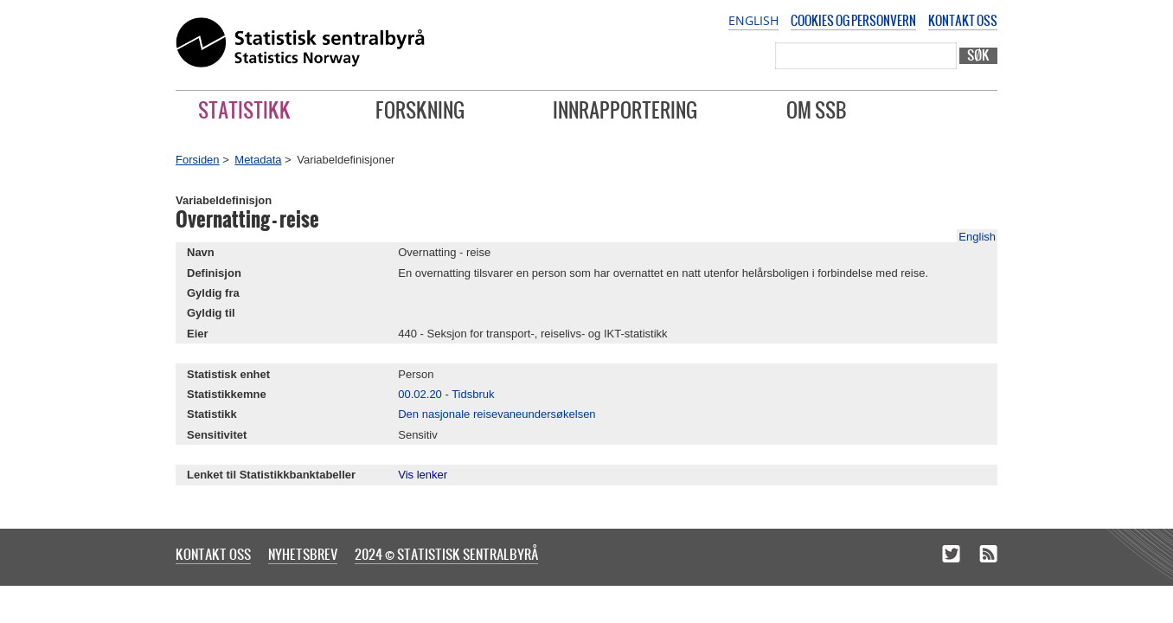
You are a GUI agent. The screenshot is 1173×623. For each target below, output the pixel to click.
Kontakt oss (962, 20)
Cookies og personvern (853, 20)
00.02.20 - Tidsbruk (446, 394)
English (753, 20)
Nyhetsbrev (302, 553)
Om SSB (816, 110)
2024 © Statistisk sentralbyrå (446, 553)
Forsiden (198, 159)
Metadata (257, 159)
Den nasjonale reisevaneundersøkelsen (496, 414)
